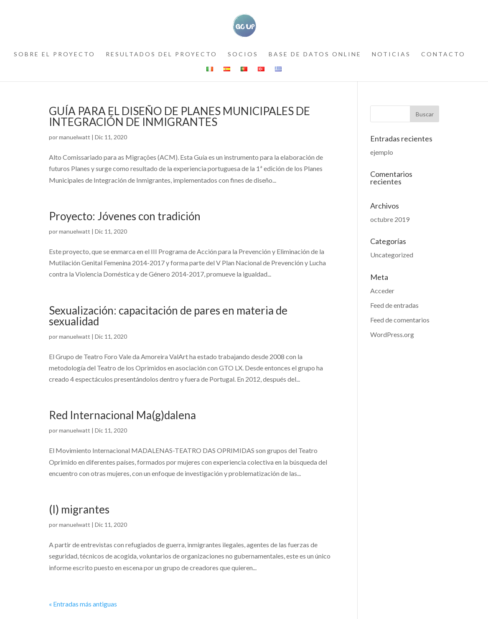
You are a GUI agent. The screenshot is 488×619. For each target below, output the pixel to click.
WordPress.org (392, 334)
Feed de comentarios (400, 320)
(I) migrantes (79, 509)
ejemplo (381, 152)
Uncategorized (391, 255)
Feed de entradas (394, 305)
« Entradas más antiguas (83, 604)
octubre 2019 (389, 219)
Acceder (382, 290)
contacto (443, 54)
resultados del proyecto (161, 54)
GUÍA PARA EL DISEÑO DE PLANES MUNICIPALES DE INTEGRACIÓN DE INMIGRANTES (179, 116)
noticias (391, 54)
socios (243, 54)
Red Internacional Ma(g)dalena (122, 415)
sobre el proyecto (54, 54)
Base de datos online (315, 54)
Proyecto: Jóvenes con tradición (125, 216)
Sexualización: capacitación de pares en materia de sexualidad (168, 316)
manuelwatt (74, 137)
